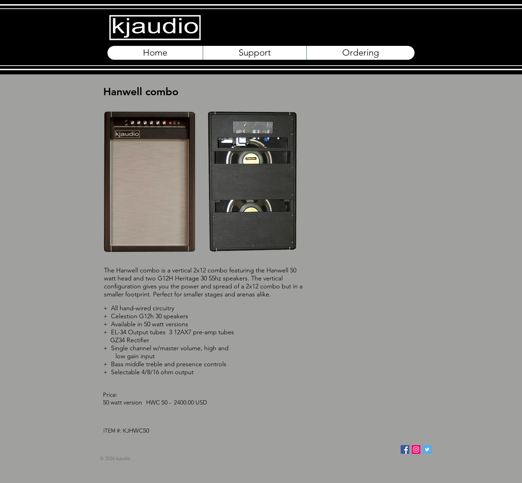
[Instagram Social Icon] (416, 449)
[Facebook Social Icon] (405, 449)
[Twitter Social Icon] (427, 449)
